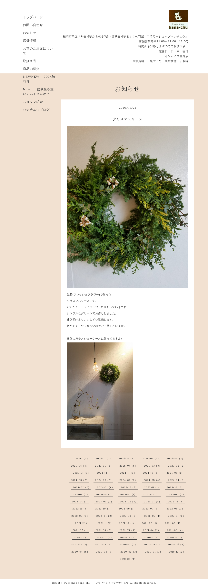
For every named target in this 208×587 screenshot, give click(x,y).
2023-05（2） (176, 494)
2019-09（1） (128, 558)
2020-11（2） (151, 537)
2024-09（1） (175, 472)
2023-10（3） (175, 487)
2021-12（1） (83, 523)
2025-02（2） (177, 465)
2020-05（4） (177, 544)
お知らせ (29, 33)
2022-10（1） (103, 508)
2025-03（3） (153, 465)
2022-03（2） (129, 515)
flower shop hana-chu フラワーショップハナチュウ (95, 582)
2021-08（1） (173, 523)
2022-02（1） (153, 515)
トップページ (33, 17)
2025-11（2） (104, 458)
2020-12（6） (128, 537)
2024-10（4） (151, 472)
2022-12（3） (176, 501)
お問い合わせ (33, 25)
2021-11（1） (105, 523)
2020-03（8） (105, 551)
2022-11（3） (80, 508)
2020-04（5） (80, 551)
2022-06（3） (175, 508)
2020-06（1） (152, 544)
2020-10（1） (174, 537)
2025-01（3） (81, 472)
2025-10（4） (127, 458)
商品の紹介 (31, 69)
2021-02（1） (81, 537)
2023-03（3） (104, 501)
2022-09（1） (127, 508)
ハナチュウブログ (36, 109)
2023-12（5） (129, 487)
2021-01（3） (104, 537)
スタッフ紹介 (33, 102)
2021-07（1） (81, 530)
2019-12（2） (177, 551)
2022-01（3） (176, 515)
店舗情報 (29, 40)
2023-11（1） (152, 487)
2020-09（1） (79, 544)
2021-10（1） (127, 523)
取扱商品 (29, 61)
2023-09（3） (80, 494)
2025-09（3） (151, 458)
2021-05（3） (128, 530)
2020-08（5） (104, 544)
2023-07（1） (128, 494)
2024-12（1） (105, 472)
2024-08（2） (80, 480)
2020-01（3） (153, 551)
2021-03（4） (175, 530)
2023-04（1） (80, 501)
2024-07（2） (104, 480)
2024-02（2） (82, 487)
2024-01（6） (105, 487)
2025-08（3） (175, 458)
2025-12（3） (80, 458)
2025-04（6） (128, 465)
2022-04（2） (105, 515)
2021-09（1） (150, 523)
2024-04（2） (177, 480)
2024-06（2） (128, 480)
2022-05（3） (80, 515)
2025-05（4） (104, 465)
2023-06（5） (152, 494)
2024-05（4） (153, 480)
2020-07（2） (128, 544)
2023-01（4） (152, 501)
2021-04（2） (151, 530)
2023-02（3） (129, 501)
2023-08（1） (104, 494)
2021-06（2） (104, 530)
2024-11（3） (128, 472)
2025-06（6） (80, 465)
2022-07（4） (151, 508)
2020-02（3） (129, 551)
